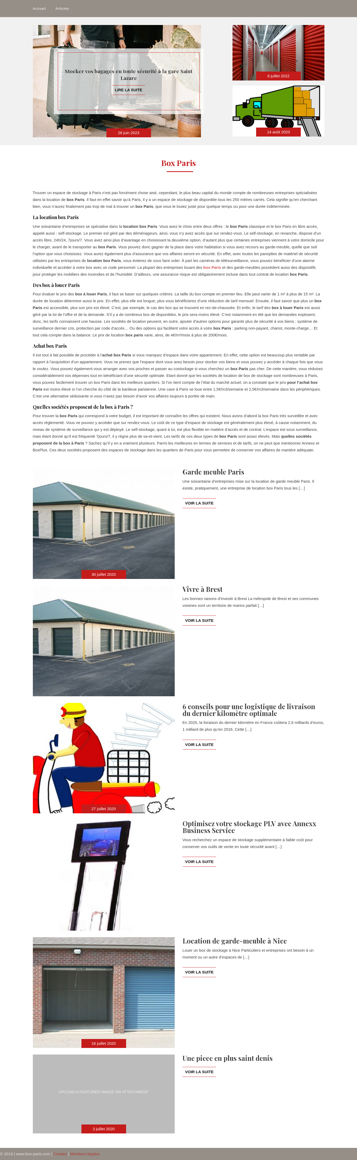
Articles (62, 9)
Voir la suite (199, 503)
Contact (60, 1154)
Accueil (39, 9)
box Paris (212, 267)
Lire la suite (128, 90)
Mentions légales (85, 1154)
